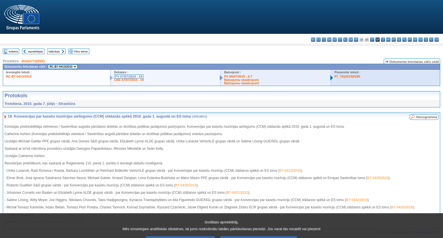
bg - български (313, 40)
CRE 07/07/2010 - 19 (129, 79)
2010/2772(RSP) (33, 61)
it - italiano (372, 40)
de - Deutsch (335, 40)
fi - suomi (431, 40)
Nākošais (54, 51)
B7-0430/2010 (186, 185)
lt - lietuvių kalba (383, 40)
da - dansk (329, 40)
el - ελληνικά (345, 40)
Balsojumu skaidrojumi (241, 79)
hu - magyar (388, 40)
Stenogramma (426, 117)
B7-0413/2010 (290, 171)
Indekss (13, 51)
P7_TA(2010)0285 (347, 76)
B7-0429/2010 (377, 178)
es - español (318, 40)
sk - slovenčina (420, 40)
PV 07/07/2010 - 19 (128, 76)
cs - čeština (324, 40)
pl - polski (404, 40)
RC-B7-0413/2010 (19, 76)
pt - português (410, 40)
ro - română (415, 40)
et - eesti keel (340, 40)
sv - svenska (437, 40)
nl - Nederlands (399, 40)
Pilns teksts (81, 51)
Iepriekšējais (35, 51)
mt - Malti (394, 40)
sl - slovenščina (426, 40)
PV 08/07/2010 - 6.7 (238, 76)
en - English (351, 40)
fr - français (356, 40)
